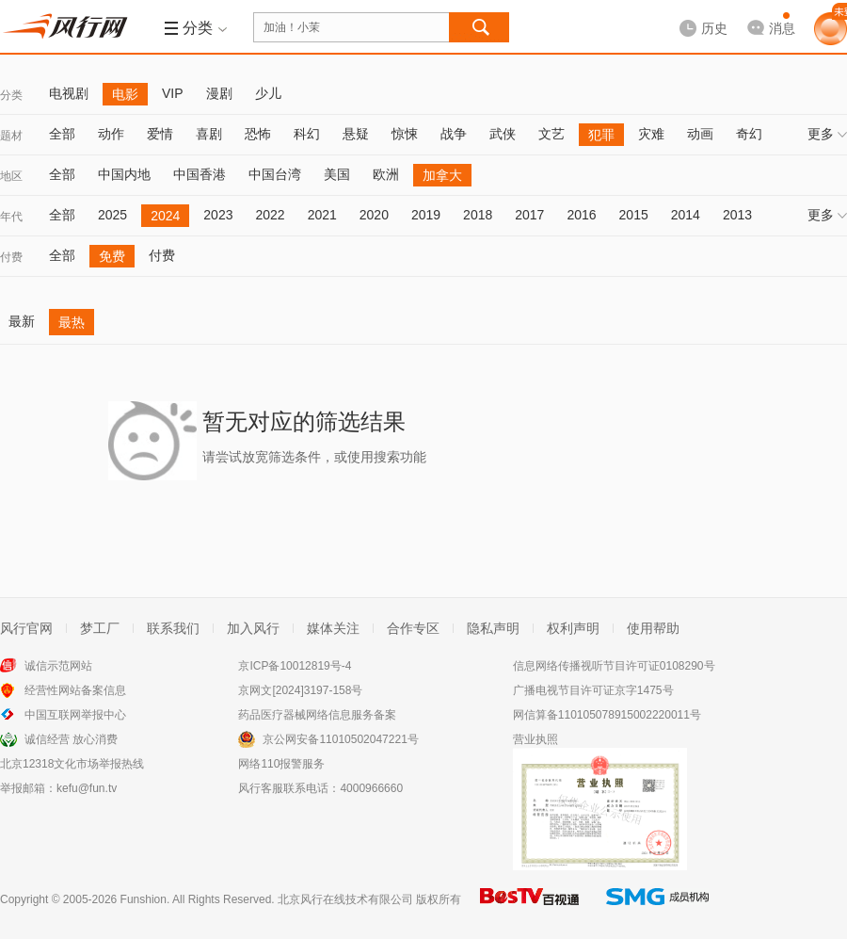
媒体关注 (333, 628)
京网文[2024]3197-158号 (300, 690)
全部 (62, 133)
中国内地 (124, 174)
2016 (581, 214)
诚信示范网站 (58, 665)
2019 (425, 214)
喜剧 (209, 133)
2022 (269, 214)
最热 (71, 322)
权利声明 (573, 628)
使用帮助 (653, 628)
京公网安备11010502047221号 (340, 739)
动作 (111, 133)
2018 (477, 214)
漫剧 (219, 93)
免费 (112, 256)
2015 (633, 214)
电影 (125, 94)
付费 (11, 257)
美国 (337, 174)
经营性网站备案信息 (75, 690)
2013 (737, 214)
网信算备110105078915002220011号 (607, 714)
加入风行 (253, 628)
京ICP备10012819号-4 (294, 665)
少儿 (268, 93)
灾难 (651, 133)
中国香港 (199, 174)
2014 (685, 214)
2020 (374, 214)
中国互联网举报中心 (75, 714)
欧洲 (386, 174)
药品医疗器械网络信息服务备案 (317, 714)
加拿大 (442, 175)
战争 (453, 133)
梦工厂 (100, 628)
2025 (112, 214)
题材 (11, 135)
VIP (173, 93)
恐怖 (258, 133)
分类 (11, 95)
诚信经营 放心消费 (71, 739)
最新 (21, 321)
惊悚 (405, 133)
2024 (165, 215)
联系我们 (173, 628)
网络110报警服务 (281, 763)
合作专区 (413, 628)
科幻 (307, 133)
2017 (529, 214)
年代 (11, 216)
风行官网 (26, 628)
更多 (827, 133)
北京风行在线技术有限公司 (345, 899)
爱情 (160, 133)
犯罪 (601, 134)
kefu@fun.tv (86, 788)
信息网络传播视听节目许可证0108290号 (614, 665)
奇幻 (749, 133)
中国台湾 (274, 174)
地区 (11, 176)
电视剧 (68, 93)
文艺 (551, 133)
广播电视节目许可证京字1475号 (593, 690)
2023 (217, 214)
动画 (700, 133)
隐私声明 (493, 628)
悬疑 (356, 133)
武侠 (502, 133)
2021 (322, 214)
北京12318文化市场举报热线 (72, 763)
